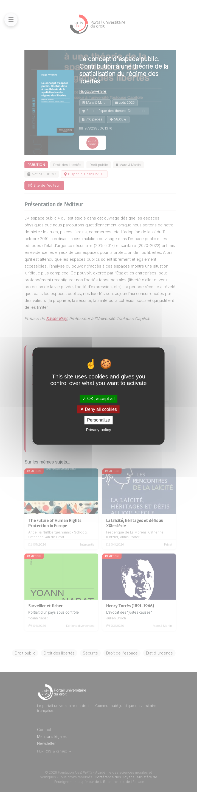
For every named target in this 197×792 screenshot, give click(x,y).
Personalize (98, 420)
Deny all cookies (98, 409)
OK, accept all (98, 398)
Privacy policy (98, 429)
